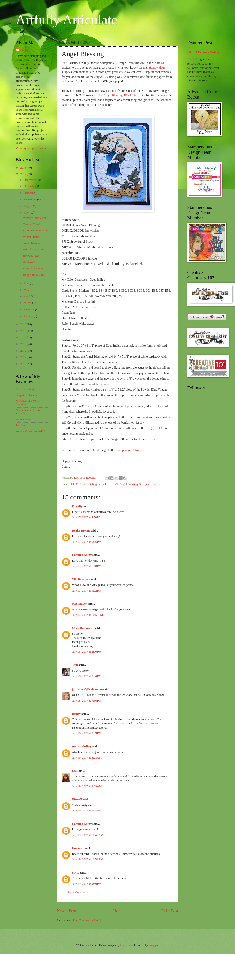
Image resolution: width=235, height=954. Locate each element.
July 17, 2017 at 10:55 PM (87, 615)
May (27, 289)
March (28, 302)
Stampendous (157, 67)
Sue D (76, 872)
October (29, 193)
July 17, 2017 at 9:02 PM (87, 590)
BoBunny (67, 81)
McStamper (79, 603)
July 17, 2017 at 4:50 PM (87, 517)
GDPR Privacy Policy (203, 52)
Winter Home (31, 236)
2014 (23, 337)
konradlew (126, 945)
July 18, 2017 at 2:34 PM (87, 676)
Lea (74, 771)
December (30, 179)
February (29, 309)
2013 (23, 344)
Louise (24, 50)
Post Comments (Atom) (87, 920)
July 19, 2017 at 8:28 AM (87, 757)
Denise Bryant (81, 530)
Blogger (153, 945)
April (27, 296)
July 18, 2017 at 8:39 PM (87, 733)
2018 (23, 167)
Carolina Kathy (82, 554)
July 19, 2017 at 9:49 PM (87, 883)
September (30, 199)
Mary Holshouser (83, 628)
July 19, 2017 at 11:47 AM (87, 835)
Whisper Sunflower (34, 217)
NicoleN (77, 799)
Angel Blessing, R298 (117, 95)
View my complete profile (31, 148)
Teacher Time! (31, 224)
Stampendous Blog (127, 450)
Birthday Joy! (31, 256)
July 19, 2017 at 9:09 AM (87, 786)
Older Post (169, 911)
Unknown (78, 848)
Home (118, 911)
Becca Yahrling (81, 746)
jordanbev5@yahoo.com (87, 689)
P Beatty (77, 506)
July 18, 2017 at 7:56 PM (87, 700)
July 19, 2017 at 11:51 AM (87, 859)
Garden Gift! (30, 262)
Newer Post (66, 911)
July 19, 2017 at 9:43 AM (87, 810)
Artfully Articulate (67, 19)
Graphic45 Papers (26, 395)
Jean (75, 664)
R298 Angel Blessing (125, 484)
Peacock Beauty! (33, 268)
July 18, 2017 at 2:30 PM (87, 651)
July (27, 212)
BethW (76, 714)
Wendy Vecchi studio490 (30, 431)
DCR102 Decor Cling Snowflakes (91, 484)
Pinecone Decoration (35, 230)
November (30, 186)
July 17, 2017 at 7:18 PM (87, 566)
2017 (23, 174)
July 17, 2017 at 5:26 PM (87, 541)
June (27, 283)
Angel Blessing (32, 243)
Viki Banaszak (81, 579)
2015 (23, 331)
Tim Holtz (22, 425)
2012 (23, 350)
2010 (23, 363)
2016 (23, 324)
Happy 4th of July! (34, 275)
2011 (23, 357)
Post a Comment (77, 892)
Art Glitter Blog (25, 389)
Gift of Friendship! (34, 249)
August (28, 206)
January (29, 316)
